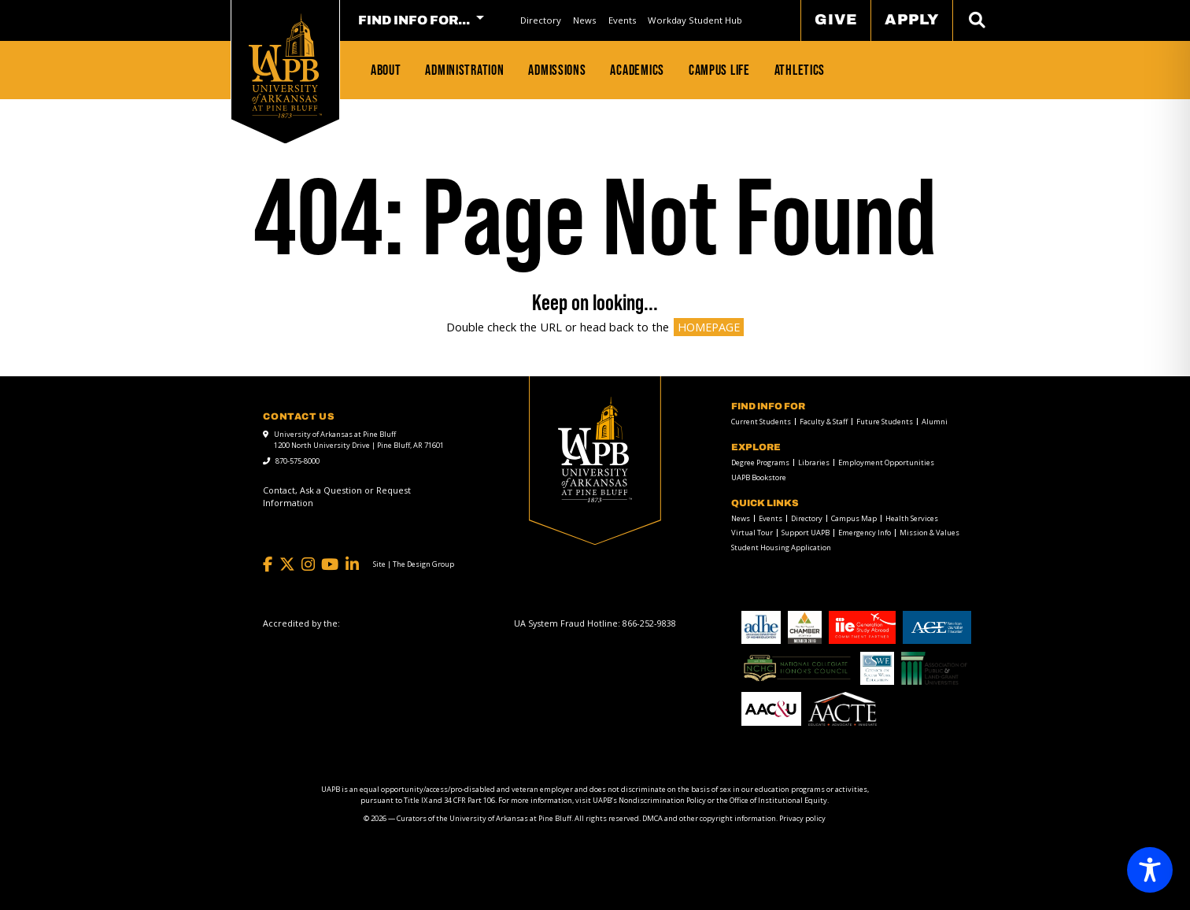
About (386, 69)
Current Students (761, 421)
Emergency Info (864, 532)
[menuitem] (540, 20)
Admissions (557, 69)
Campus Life (719, 69)
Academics (637, 69)
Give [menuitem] (836, 20)
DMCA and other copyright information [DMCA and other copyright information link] (709, 818)
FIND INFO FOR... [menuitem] (414, 20)
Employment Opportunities (886, 462)
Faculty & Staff (824, 421)
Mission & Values (929, 532)
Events (622, 20)
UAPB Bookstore (758, 477)
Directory (540, 20)
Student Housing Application (781, 547)
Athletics (800, 69)
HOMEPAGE (709, 327)
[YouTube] (329, 564)
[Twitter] (287, 564)
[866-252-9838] (649, 623)
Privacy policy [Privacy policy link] (802, 818)
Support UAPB (806, 532)
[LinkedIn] (352, 564)
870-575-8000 (297, 461)
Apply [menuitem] (912, 20)
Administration (464, 69)
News (584, 20)
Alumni (935, 421)
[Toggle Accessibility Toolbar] (1149, 869)
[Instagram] (308, 564)
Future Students (884, 421)
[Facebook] (267, 564)
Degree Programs (760, 462)
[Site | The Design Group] (413, 564)
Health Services (911, 518)
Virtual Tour (752, 532)
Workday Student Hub (695, 20)
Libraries (814, 462)
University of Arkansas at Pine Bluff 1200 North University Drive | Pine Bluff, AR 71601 (359, 439)
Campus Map (854, 518)
